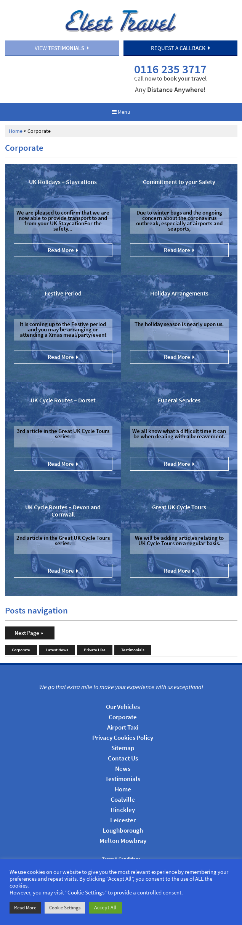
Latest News (57, 635)
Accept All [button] (105, 907)
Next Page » (28, 618)
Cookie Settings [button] (64, 907)
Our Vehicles (123, 692)
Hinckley (123, 795)
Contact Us (123, 743)
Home (15, 116)
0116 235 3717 (179, 68)
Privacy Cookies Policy (122, 722)
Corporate (21, 635)
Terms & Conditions (121, 844)
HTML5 (134, 851)
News (122, 753)
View (62, 48)
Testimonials (132, 635)
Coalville (123, 784)
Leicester (123, 805)
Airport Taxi (122, 712)
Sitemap (123, 733)
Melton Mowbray (122, 826)
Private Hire (95, 635)
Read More (25, 907)
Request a (180, 48)
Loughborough (123, 815)
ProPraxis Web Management (195, 851)
